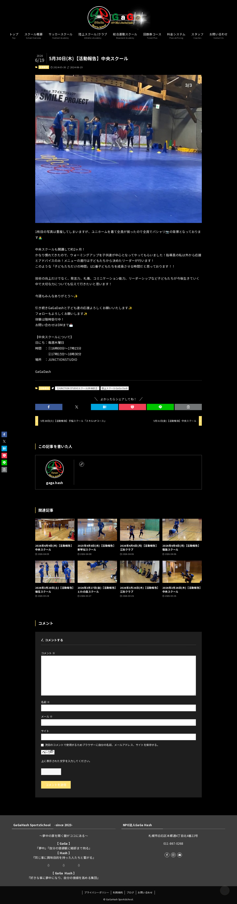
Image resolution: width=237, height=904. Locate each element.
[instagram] (173, 854)
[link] (81, 464)
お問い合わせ (145, 892)
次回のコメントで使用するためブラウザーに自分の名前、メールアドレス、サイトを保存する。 (102, 744)
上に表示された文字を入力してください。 (66, 761)
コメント (48, 653)
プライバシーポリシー (96, 892)
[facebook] (167, 854)
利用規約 (118, 892)
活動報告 (43, 67)
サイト (45, 731)
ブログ (130, 892)
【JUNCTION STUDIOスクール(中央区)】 (77, 388)
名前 (45, 702)
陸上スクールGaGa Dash (115, 388)
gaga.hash (54, 483)
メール (46, 716)
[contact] (179, 854)
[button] (48, 407)
